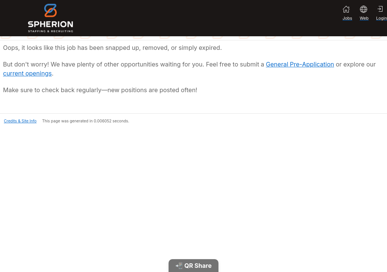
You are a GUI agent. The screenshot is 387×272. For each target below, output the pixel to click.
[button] (18, 120)
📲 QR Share (193, 265)
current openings (27, 73)
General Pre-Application (300, 64)
